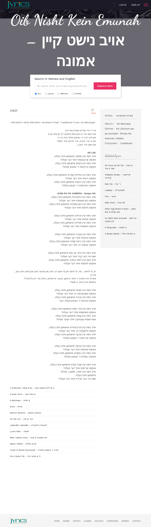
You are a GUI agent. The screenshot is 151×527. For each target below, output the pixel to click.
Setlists (99, 521)
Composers (112, 521)
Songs (66, 521)
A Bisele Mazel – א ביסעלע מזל (120, 233)
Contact (136, 521)
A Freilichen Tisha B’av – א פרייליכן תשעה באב (32, 388)
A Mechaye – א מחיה (20, 400)
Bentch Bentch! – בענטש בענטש (25, 413)
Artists (76, 521)
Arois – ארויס (16, 406)
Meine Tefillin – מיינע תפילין (23, 444)
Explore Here (105, 86)
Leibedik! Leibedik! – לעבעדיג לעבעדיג (28, 425)
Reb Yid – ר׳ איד (113, 184)
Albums (87, 521)
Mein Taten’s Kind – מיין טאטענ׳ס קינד (28, 437)
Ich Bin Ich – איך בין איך (21, 419)
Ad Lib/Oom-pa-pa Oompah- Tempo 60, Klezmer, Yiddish (120, 133)
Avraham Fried (124, 115)
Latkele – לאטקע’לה (115, 190)
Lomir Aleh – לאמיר (19, 431)
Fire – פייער (110, 196)
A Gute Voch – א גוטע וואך (23, 394)
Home (56, 521)
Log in (122, 4)
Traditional (126, 143)
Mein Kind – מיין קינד (115, 202)
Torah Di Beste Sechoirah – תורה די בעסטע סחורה (34, 450)
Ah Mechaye (124, 123)
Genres (125, 521)
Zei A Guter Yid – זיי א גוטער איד (25, 456)
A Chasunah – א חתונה (116, 227)
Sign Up (135, 4)
